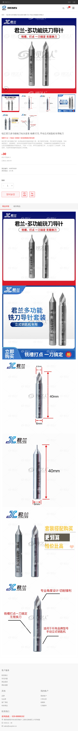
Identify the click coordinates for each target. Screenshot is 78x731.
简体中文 (7, 2)
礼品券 (4, 699)
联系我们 (5, 675)
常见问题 (5, 678)
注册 (74, 2)
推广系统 (5, 702)
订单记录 (44, 699)
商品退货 (5, 682)
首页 (3, 15)
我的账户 (44, 696)
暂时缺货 (10, 194)
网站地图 (5, 685)
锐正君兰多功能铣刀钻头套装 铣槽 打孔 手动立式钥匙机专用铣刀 (25, 15)
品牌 (3, 696)
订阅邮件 (44, 705)
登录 (69, 2)
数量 (3, 180)
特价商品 (5, 705)
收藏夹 (43, 702)
